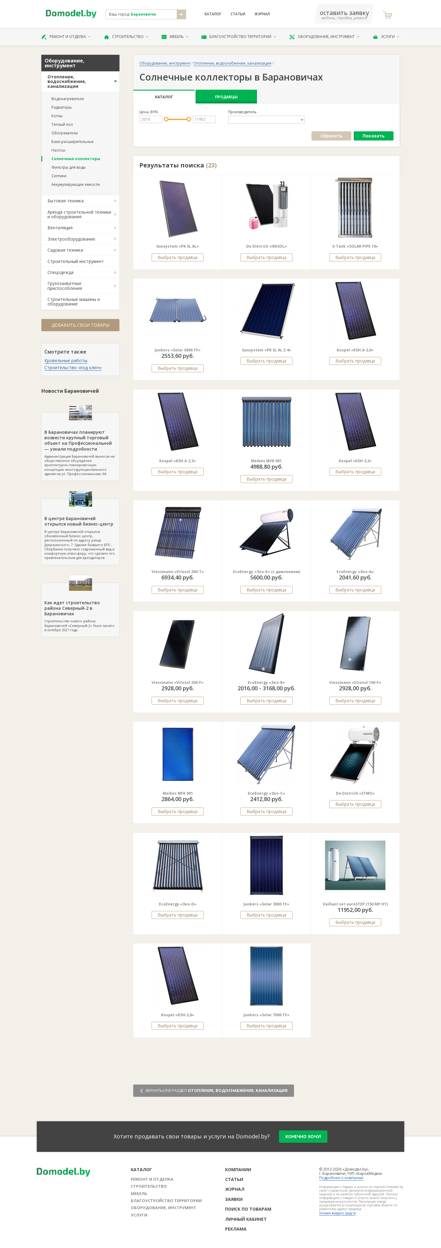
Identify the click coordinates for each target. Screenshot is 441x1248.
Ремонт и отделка (66, 36)
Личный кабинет (246, 1219)
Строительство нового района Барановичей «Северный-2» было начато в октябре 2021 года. (80, 607)
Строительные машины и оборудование (73, 301)
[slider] (166, 119)
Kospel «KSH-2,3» (355, 460)
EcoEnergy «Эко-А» (355, 571)
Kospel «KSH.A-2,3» (177, 460)
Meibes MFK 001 (178, 793)
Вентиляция (60, 227)
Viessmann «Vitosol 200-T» (178, 571)
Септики (58, 175)
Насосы (58, 150)
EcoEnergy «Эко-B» (266, 682)
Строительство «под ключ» (73, 367)
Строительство (126, 36)
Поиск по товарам (248, 1209)
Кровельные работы (65, 360)
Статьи (238, 14)
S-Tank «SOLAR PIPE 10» (355, 246)
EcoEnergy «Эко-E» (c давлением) (266, 571)
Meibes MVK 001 (266, 460)
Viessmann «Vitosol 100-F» (355, 682)
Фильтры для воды (68, 167)
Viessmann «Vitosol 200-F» (178, 682)
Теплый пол (62, 124)
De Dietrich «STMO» (355, 793)
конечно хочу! (303, 1136)
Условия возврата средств (337, 1213)
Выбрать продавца (178, 257)
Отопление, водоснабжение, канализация (66, 81)
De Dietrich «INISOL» (266, 246)
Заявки (234, 1199)
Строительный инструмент (75, 261)
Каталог (213, 14)
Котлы (56, 115)
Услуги (386, 36)
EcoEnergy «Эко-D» (178, 904)
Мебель (175, 36)
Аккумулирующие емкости (75, 184)
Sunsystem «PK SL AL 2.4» (266, 350)
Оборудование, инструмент (324, 36)
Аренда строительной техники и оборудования (79, 214)
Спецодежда (60, 272)
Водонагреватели (67, 98)
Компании (238, 1169)
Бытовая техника (65, 201)
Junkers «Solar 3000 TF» (266, 904)
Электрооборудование (71, 239)
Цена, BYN (148, 112)
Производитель (242, 112)
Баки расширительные (72, 141)
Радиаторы (61, 107)
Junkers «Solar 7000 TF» (266, 1015)
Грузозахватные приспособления (64, 285)
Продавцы (226, 96)
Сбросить (331, 136)
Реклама (236, 1229)
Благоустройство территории (239, 36)
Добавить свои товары (80, 325)
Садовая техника (65, 250)
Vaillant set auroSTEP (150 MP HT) (355, 904)
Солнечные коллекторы (75, 158)
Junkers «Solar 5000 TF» (178, 350)
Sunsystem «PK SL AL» (177, 246)
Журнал (262, 14)
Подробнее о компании (341, 1177)
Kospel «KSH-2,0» (177, 1015)
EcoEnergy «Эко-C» (266, 793)
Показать (374, 136)
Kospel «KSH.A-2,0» (355, 350)
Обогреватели (64, 133)
